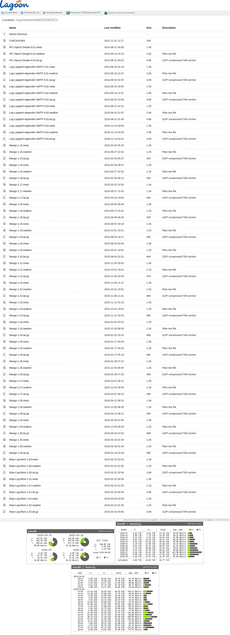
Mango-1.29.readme (20, 426)
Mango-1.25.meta (19, 341)
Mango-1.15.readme (20, 151)
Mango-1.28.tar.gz (19, 413)
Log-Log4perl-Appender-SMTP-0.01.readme (33, 73)
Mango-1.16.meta (19, 165)
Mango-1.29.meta (19, 420)
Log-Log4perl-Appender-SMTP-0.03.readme (33, 112)
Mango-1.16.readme (20, 171)
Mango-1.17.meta (19, 184)
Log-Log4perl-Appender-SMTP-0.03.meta (32, 106)
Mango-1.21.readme (20, 269)
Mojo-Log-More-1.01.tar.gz (23, 492)
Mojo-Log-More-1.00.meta (23, 459)
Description (169, 27)
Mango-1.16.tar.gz (19, 178)
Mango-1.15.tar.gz (19, 158)
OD (46, 20)
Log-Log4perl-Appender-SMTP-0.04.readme (33, 132)
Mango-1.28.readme (20, 407)
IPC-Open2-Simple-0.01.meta (25, 47)
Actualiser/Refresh (54, 12)
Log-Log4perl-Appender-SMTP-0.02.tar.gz (32, 99)
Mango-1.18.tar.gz (19, 217)
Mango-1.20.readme (20, 250)
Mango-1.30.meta (19, 439)
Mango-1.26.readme (20, 367)
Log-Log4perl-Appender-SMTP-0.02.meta (32, 86)
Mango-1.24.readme (20, 328)
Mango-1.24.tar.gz (19, 335)
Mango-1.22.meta (19, 282)
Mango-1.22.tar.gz (19, 295)
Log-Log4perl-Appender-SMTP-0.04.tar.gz (32, 138)
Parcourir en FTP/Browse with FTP (85, 12)
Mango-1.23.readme (20, 309)
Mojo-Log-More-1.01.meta (23, 479)
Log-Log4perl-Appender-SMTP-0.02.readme (33, 93)
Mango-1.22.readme (20, 289)
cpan (20, 20)
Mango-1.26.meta (19, 361)
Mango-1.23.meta (19, 302)
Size (148, 27)
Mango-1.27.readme (20, 387)
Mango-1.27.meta (19, 380)
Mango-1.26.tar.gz (19, 374)
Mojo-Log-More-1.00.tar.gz (23, 472)
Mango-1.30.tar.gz (19, 452)
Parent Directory (18, 34)
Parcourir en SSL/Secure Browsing (121, 13)
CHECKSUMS (17, 40)
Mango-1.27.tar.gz (19, 394)
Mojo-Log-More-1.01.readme (25, 485)
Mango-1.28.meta (19, 400)
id (38, 20)
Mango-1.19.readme (20, 230)
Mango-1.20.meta (19, 243)
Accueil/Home (11, 12)
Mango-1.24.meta (19, 322)
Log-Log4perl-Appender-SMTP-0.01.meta (32, 66)
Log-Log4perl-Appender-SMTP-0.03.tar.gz (32, 119)
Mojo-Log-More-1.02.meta (23, 498)
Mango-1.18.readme (20, 210)
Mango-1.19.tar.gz (19, 237)
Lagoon (154, 520)
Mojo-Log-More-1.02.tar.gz (23, 511)
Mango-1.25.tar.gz (19, 354)
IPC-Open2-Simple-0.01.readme (27, 53)
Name (12, 27)
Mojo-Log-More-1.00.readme (25, 466)
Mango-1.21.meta (19, 263)
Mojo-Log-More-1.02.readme (25, 505)
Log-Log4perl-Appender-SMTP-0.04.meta (32, 125)
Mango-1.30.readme (20, 446)
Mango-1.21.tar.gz (19, 276)
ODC (53, 20)
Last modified (112, 27)
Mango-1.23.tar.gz (19, 315)
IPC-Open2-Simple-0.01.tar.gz (26, 60)
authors (30, 20)
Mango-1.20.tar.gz (19, 256)
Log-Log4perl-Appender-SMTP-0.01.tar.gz (32, 80)
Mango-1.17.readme (20, 191)
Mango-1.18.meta (19, 204)
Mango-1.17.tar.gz (19, 197)
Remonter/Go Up (32, 12)
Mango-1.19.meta (19, 223)
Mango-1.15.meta (19, 145)
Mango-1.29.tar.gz (19, 433)
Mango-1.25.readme (20, 348)
